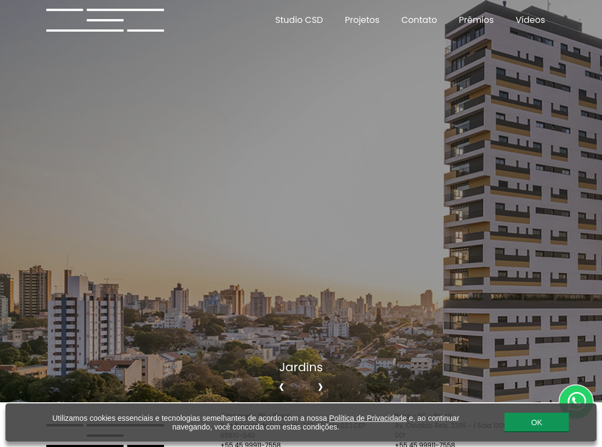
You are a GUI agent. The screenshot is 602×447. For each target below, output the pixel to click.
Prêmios (476, 20)
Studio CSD (299, 20)
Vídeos (530, 20)
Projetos (362, 20)
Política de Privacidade (367, 418)
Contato (419, 20)
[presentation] (281, 386)
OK (536, 422)
